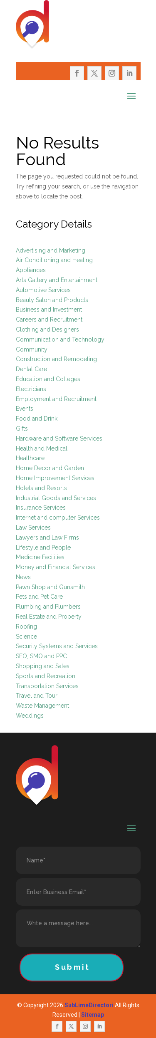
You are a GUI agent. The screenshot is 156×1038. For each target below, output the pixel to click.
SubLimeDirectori (89, 1005)
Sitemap (92, 1014)
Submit (72, 967)
